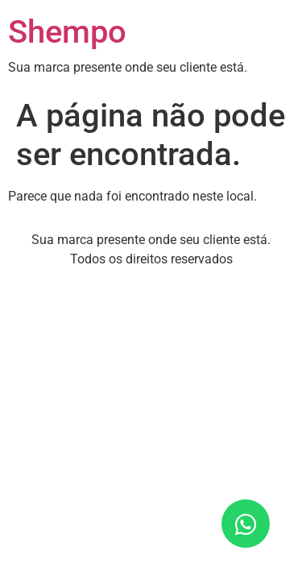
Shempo (67, 32)
